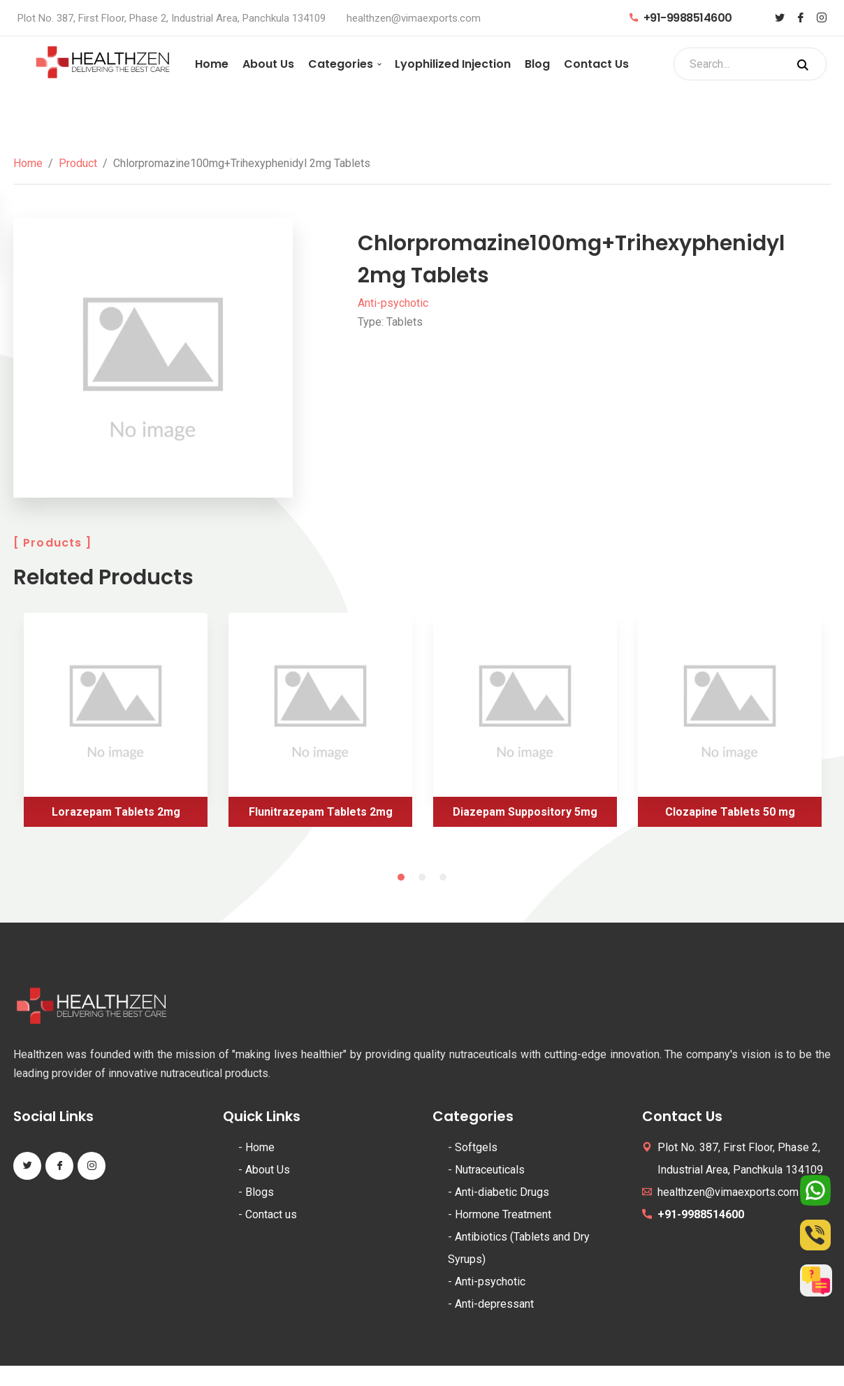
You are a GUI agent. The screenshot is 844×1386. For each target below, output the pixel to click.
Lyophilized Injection (453, 64)
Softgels (476, 1147)
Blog (537, 64)
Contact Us (596, 64)
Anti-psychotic (393, 303)
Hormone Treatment (503, 1214)
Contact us (271, 1214)
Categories (340, 64)
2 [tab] (422, 877)
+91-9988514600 (681, 18)
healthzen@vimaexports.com (414, 18)
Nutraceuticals (490, 1169)
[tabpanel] (115, 725)
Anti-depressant (494, 1304)
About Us (268, 64)
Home (211, 64)
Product (78, 163)
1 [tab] (401, 877)
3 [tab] (442, 877)
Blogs (259, 1192)
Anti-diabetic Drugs (502, 1192)
